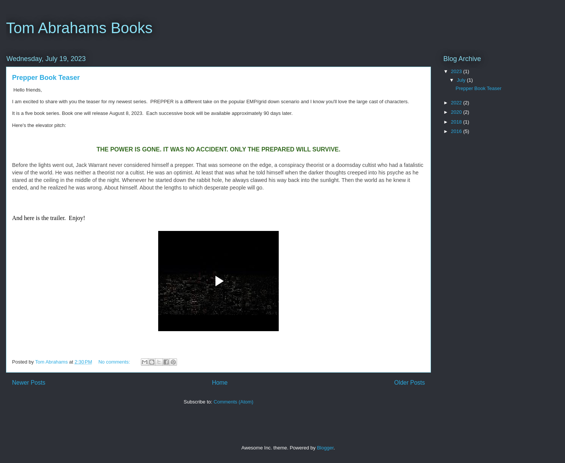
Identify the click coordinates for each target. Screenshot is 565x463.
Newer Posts (28, 382)
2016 (457, 131)
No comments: (114, 362)
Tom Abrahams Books (79, 28)
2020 (457, 112)
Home (220, 382)
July (462, 80)
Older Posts (409, 382)
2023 (457, 71)
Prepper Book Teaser (46, 77)
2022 (457, 102)
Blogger (325, 448)
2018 (457, 122)
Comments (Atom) (233, 402)
